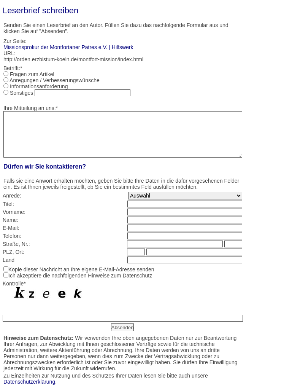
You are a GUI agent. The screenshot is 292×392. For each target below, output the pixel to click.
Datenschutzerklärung (29, 382)
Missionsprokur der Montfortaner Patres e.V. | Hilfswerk (68, 47)
